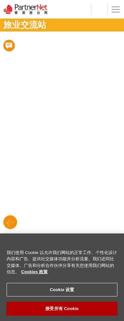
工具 (99, 9)
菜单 (113, 13)
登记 (82, 9)
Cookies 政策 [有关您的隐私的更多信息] (34, 271)
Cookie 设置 (62, 289)
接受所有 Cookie (61, 308)
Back (10, 222)
